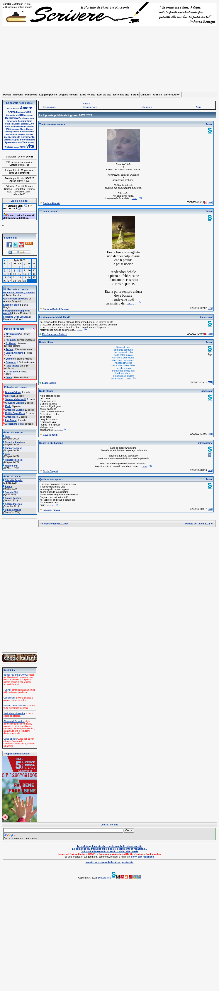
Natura (29, 129)
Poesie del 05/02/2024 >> (199, 523)
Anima (11, 111)
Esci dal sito (104, 94)
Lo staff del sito (109, 824)
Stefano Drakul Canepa (56, 309)
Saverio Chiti (50, 435)
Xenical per (14, 713)
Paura (14, 134)
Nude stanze (46, 391)
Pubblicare (31, 94)
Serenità (8, 140)
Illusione (16, 124)
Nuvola (23, 132)
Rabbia (7, 137)
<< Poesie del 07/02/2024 (54, 523)
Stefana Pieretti (51, 203)
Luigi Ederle (49, 383)
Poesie (7, 94)
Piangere (21, 134)
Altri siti (157, 94)
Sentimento (27, 136)
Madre (14, 126)
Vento (22, 147)
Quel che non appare (51, 479)
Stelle (19, 143)
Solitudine (30, 140)
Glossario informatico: (14, 721)
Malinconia (22, 126)
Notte (16, 132)
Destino (23, 118)
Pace (8, 134)
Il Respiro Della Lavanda (16, 317)
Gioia (29, 121)
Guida (23, 705)
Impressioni (49, 107)
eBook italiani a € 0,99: (15, 674)
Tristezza (9, 147)
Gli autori (146, 94)
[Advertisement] (109, 59)
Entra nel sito (87, 94)
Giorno (8, 124)
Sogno (15, 139)
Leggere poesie (48, 94)
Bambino (20, 112)
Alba (8, 109)
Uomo (16, 147)
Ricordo (16, 137)
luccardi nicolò (51, 510)
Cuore (20, 114)
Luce (31, 124)
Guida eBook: (10, 739)
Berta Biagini (50, 471)
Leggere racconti (68, 94)
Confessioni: (9, 698)
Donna (30, 118)
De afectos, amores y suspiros (19, 292)
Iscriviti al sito (121, 94)
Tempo (25, 142)
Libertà (24, 124)
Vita (30, 146)
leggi (134, 198)
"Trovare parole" (48, 211)
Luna (7, 126)
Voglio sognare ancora (52, 124)
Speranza (10, 142)
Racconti (18, 94)
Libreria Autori (172, 94)
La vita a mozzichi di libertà (54, 317)
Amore (26, 108)
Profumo (29, 134)
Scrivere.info (104, 877)
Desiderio (11, 118)
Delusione (28, 115)
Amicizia (15, 108)
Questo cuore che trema (16, 298)
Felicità (22, 121)
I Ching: (7, 690)
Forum (135, 94)
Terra (32, 143)
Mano (31, 126)
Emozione (12, 121)
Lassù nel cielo (11, 305)
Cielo (28, 112)
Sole (22, 139)
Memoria (15, 129)
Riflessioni (146, 107)
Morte (22, 129)
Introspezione (90, 107)
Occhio (30, 132)
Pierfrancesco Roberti (54, 334)
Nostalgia (9, 132)
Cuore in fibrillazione (51, 443)
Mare (9, 129)
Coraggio (10, 115)
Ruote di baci (46, 342)
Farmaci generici (11, 705)
